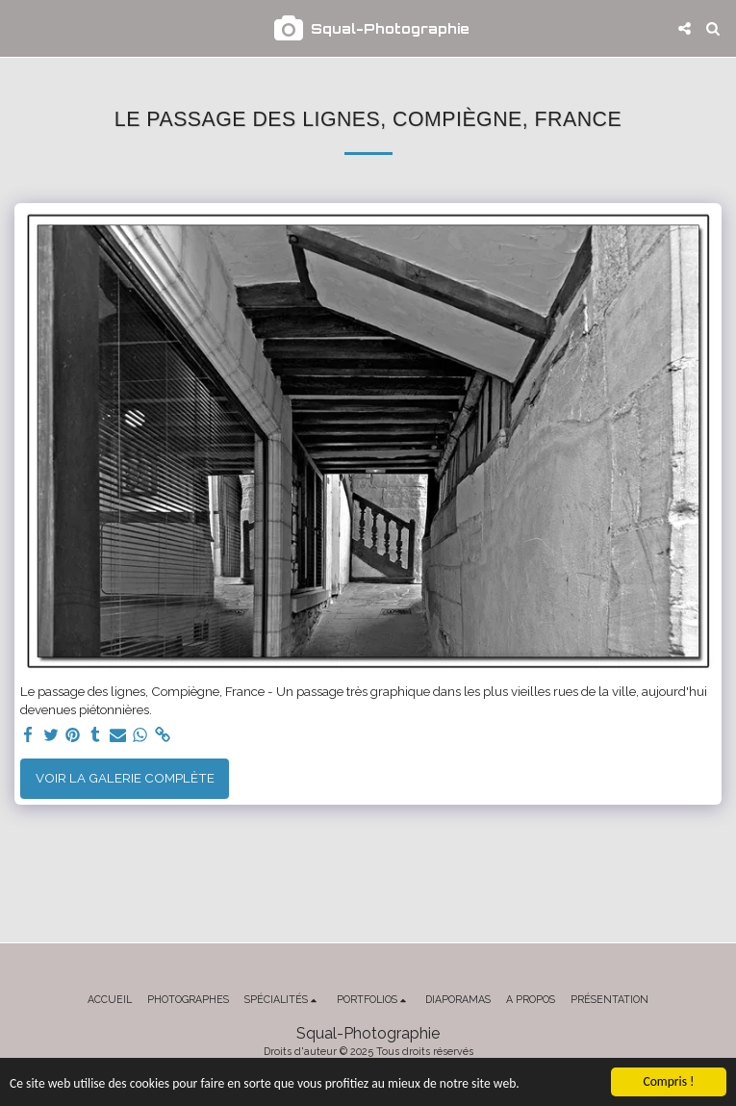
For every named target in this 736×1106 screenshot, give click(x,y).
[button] (21, 28)
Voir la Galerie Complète (125, 777)
